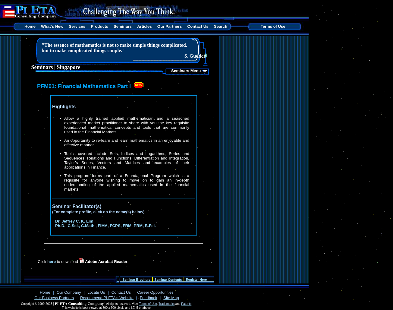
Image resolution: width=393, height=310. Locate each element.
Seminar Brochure (136, 279)
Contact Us (197, 26)
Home (30, 26)
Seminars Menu (186, 70)
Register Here (196, 279)
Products (99, 26)
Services (77, 26)
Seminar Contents (168, 279)
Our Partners (169, 26)
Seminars (123, 26)
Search (220, 26)
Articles (144, 26)
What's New (52, 26)
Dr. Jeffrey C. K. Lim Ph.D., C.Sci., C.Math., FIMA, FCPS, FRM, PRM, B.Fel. (105, 223)
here (51, 261)
